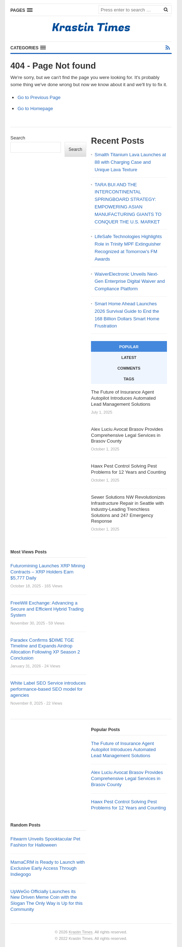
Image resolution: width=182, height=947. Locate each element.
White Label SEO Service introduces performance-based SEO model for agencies (48, 689)
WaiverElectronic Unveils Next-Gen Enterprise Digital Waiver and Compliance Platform (130, 281)
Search (17, 137)
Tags (129, 379)
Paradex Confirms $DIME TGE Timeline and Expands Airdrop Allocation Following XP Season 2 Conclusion (45, 649)
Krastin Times (81, 932)
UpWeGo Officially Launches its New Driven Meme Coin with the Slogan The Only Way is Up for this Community (46, 900)
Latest (128, 357)
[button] (21, 10)
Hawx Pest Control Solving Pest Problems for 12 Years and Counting (128, 804)
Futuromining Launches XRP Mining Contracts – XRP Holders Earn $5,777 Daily (47, 572)
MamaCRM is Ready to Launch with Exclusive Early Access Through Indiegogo (47, 868)
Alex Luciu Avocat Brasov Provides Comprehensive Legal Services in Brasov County (127, 778)
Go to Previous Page (39, 97)
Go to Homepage (35, 108)
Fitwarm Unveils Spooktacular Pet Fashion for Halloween (45, 842)
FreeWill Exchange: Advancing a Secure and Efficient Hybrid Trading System (46, 609)
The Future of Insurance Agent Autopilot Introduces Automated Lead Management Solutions (123, 749)
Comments (129, 368)
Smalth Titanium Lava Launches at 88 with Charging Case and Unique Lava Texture (130, 162)
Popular (129, 347)
